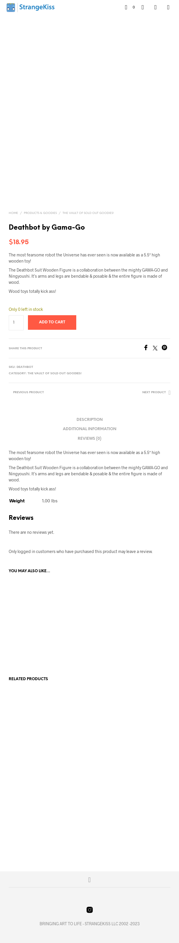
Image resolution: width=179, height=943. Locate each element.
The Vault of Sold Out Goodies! (88, 213)
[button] (130, 7)
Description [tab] (90, 420)
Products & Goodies (40, 213)
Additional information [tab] (89, 429)
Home (13, 213)
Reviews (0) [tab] (89, 439)
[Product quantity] (16, 322)
